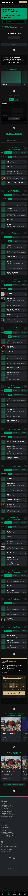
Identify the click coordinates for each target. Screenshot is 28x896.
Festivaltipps (4, 822)
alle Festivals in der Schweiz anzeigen (13, 803)
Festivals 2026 (4, 827)
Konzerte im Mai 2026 (6, 849)
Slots (15, 171)
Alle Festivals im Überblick (7, 835)
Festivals (10, 6)
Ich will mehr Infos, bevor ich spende (13, 718)
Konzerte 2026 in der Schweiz (8, 854)
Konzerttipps (4, 843)
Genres (11, 118)
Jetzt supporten (23, 2)
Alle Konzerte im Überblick (7, 855)
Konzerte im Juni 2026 (6, 851)
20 (11, 704)
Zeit (23, 171)
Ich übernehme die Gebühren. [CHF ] (13, 708)
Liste (7, 171)
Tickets (24, 21)
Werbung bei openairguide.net (8, 866)
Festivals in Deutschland (7, 825)
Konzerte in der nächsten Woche (8, 847)
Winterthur (7, 17)
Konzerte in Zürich (5, 844)
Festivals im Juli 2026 (6, 832)
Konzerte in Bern (5, 846)
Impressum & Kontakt (6, 870)
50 (17, 704)
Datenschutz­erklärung (6, 868)
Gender (17, 118)
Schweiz (15, 6)
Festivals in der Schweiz (6, 824)
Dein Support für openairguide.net (9, 865)
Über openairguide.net (6, 863)
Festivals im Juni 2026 (6, 830)
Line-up (10, 21)
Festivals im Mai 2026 (6, 828)
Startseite (3, 6)
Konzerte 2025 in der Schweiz (8, 852)
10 (5, 704)
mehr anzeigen (14, 137)
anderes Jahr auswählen (14, 37)
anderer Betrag (22, 704)
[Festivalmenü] (4, 21)
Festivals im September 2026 (8, 833)
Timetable (17, 21)
